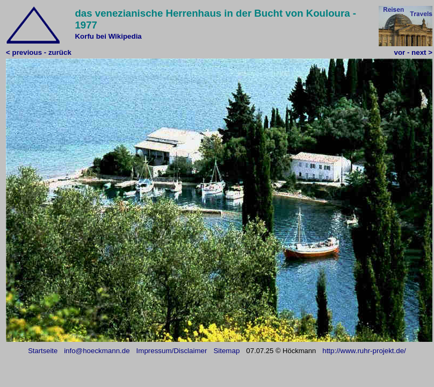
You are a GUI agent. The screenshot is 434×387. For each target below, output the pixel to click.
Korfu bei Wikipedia (108, 36)
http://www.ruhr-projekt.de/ (364, 351)
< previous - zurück (38, 52)
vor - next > (413, 52)
